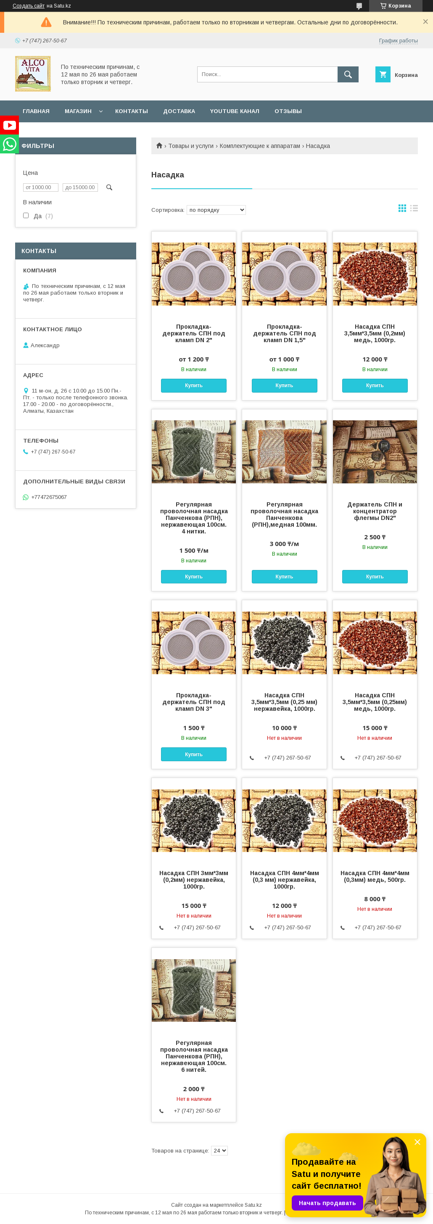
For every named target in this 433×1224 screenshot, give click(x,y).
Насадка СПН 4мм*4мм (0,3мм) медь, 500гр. (375, 876)
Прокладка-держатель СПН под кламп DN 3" (193, 702)
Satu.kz (253, 1205)
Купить (194, 385)
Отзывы (288, 111)
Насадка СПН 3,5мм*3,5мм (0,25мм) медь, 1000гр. (375, 702)
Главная (36, 111)
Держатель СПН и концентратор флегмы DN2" (374, 511)
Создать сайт (29, 6)
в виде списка (414, 210)
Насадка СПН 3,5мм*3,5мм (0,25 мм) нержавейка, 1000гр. (284, 702)
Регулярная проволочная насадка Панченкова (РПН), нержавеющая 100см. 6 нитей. (194, 1056)
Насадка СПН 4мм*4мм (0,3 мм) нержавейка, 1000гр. (284, 880)
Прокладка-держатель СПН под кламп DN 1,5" (284, 333)
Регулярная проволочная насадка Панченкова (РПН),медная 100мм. (284, 514)
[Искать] (348, 74)
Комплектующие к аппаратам (260, 145)
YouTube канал (234, 111)
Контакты (131, 111)
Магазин (78, 111)
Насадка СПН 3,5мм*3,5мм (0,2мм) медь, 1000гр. (374, 333)
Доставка (179, 111)
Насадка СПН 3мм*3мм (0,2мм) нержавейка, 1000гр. (193, 880)
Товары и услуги (191, 145)
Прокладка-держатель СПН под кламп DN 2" (193, 333)
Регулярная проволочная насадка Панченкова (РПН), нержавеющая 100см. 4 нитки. (194, 518)
